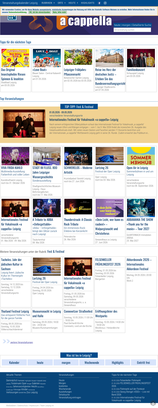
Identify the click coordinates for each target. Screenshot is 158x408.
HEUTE (72, 2)
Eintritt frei (22, 393)
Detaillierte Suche (141, 25)
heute (117, 25)
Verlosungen (12, 392)
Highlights (87, 2)
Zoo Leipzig (32, 392)
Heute (34, 386)
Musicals (43, 384)
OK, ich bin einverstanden (39, 12)
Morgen (29, 384)
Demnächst (11, 380)
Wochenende (31, 389)
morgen (126, 25)
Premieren (21, 381)
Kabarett (39, 381)
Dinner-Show (9, 386)
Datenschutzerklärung (17, 12)
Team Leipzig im (47, 405)
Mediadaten (11, 405)
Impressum (34, 405)
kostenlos (63, 386)
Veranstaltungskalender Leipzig (20, 3)
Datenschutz (22, 405)
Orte (60, 2)
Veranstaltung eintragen (70, 397)
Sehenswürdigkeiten (22, 386)
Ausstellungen (9, 389)
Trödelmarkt (16, 383)
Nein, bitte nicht (59, 12)
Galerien (36, 383)
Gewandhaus (40, 386)
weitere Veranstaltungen (17, 342)
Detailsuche (64, 394)
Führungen (17, 390)
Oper (24, 383)
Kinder (24, 389)
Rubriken (47, 2)
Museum (34, 381)
